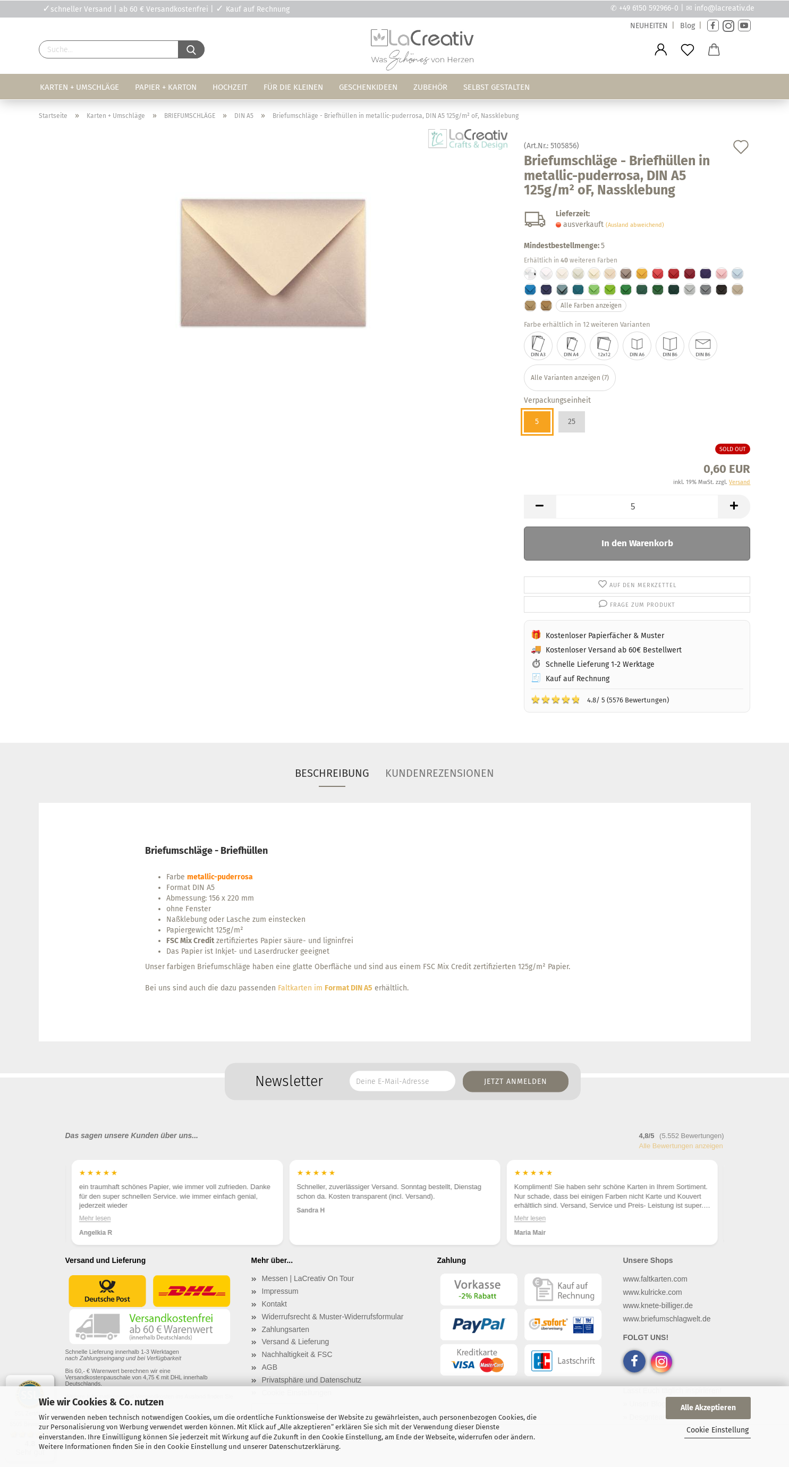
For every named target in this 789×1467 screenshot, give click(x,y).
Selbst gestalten (496, 87)
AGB (270, 1367)
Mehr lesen (95, 1218)
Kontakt (274, 1304)
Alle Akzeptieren (708, 1407)
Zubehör (430, 87)
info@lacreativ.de (724, 8)
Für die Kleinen (293, 87)
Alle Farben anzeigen (591, 305)
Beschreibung (332, 773)
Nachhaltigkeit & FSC (297, 1354)
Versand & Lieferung (295, 1341)
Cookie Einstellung (717, 1430)
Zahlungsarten (286, 1329)
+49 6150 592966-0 (648, 8)
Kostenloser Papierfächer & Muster (605, 635)
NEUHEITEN (649, 25)
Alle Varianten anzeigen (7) (570, 377)
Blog (687, 25)
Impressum (280, 1291)
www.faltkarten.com (655, 1279)
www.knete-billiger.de (658, 1305)
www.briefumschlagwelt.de (667, 1319)
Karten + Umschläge (79, 87)
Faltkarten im (325, 988)
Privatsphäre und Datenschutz (312, 1380)
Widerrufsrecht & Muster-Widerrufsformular (333, 1316)
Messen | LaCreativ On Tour (308, 1278)
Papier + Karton (166, 87)
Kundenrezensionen (439, 773)
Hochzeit (230, 87)
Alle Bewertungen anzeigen (681, 1146)
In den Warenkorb (637, 543)
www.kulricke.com (652, 1292)
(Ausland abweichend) (635, 225)
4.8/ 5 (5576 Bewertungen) (600, 699)
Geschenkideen (368, 87)
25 (571, 421)
